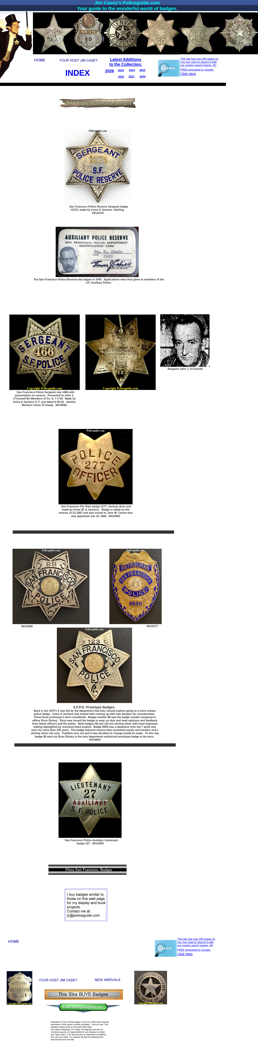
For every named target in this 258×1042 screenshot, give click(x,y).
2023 (142, 70)
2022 (121, 76)
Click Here (185, 954)
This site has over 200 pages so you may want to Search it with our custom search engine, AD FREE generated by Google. (196, 944)
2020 (143, 76)
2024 (132, 70)
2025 (121, 70)
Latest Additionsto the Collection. (125, 61)
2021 (132, 76)
